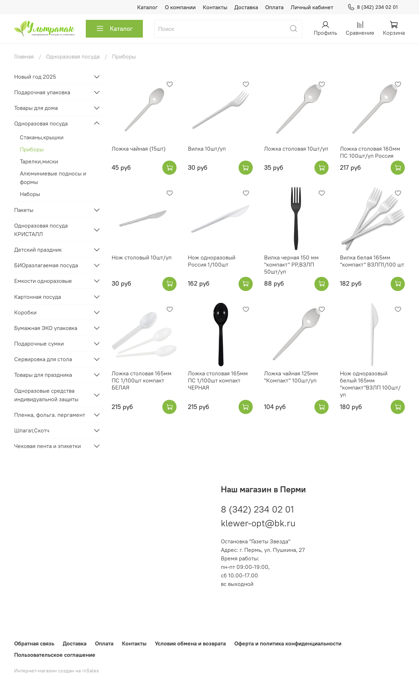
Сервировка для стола (43, 359)
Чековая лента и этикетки (47, 445)
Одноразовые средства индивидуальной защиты (46, 395)
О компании (180, 7)
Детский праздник (38, 249)
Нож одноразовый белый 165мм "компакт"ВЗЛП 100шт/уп (370, 384)
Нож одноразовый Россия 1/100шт (211, 261)
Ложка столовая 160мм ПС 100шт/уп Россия (370, 152)
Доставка (246, 7)
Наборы (30, 193)
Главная (24, 56)
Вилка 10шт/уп (207, 148)
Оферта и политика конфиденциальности (287, 643)
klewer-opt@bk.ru (258, 523)
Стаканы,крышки (41, 137)
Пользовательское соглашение (54, 654)
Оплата (274, 7)
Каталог (147, 7)
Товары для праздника (43, 374)
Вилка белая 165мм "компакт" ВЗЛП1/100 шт (372, 261)
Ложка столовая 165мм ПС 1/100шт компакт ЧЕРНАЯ (218, 380)
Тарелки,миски (39, 161)
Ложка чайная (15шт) (139, 148)
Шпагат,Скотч (31, 430)
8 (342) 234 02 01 (372, 7)
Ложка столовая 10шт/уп (296, 148)
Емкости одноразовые (43, 280)
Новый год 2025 (35, 76)
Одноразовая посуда (73, 56)
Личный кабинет (312, 7)
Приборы (32, 149)
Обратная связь (34, 643)
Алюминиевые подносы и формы (53, 177)
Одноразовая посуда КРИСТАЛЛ (41, 229)
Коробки (25, 312)
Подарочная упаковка (42, 92)
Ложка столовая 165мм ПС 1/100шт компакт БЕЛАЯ (142, 380)
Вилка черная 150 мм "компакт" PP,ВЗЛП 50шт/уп (291, 264)
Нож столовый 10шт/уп (142, 257)
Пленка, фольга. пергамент (49, 414)
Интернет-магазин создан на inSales (56, 670)
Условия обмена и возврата (190, 643)
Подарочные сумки (39, 343)
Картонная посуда (37, 296)
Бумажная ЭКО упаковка (45, 327)
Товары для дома (36, 107)
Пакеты (23, 209)
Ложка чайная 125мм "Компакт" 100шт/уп (291, 377)
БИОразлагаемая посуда (46, 265)
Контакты (215, 7)
